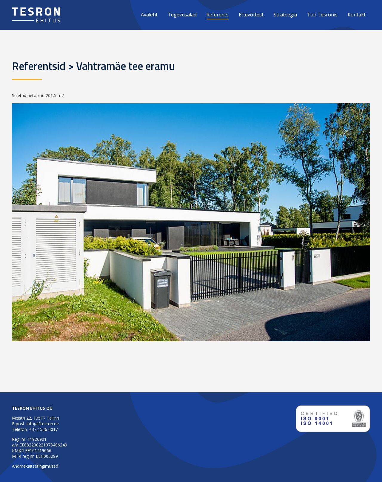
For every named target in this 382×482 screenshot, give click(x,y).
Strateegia (285, 14)
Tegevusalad (182, 14)
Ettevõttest (251, 14)
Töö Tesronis (322, 14)
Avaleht (149, 14)
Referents (218, 14)
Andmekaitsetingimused (35, 466)
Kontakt (357, 14)
